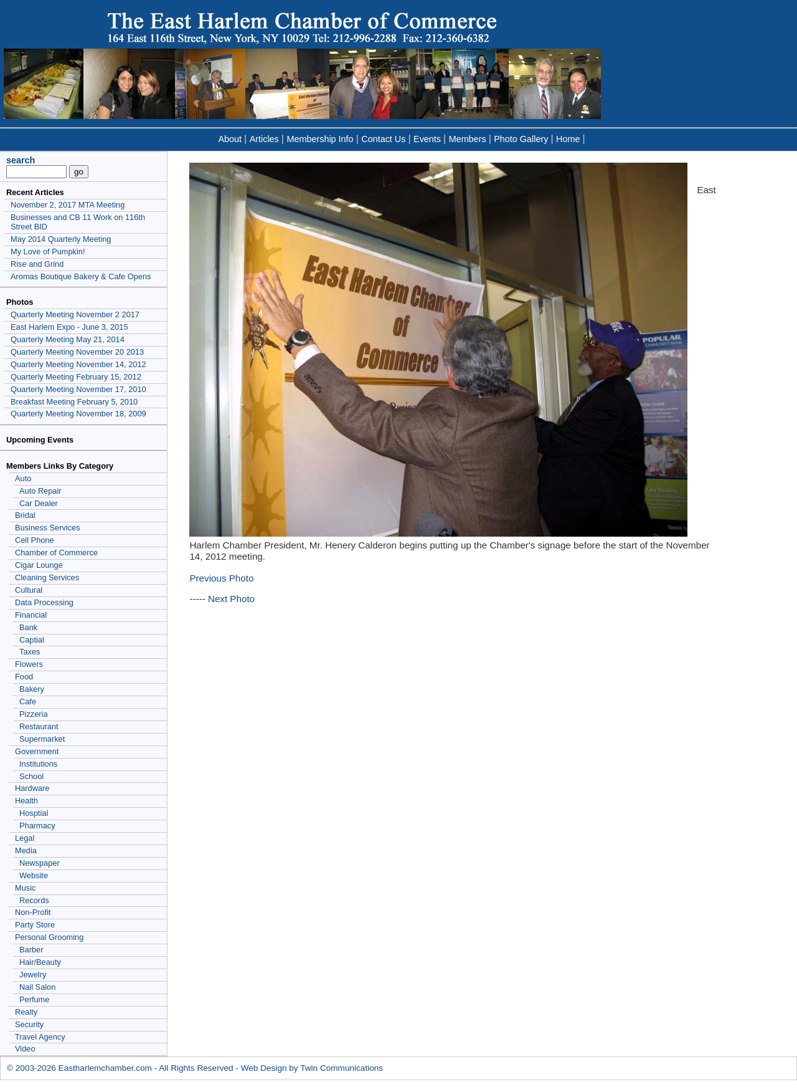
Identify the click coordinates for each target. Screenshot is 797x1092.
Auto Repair (40, 491)
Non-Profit (33, 912)
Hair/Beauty (40, 962)
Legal (24, 838)
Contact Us (383, 139)
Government (37, 751)
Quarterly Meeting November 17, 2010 (78, 389)
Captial (31, 639)
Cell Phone (34, 540)
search (20, 160)
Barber (31, 949)
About (230, 139)
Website (33, 875)
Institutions (38, 764)
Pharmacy (37, 825)
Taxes (29, 651)
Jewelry (32, 974)
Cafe (27, 701)
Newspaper (39, 863)
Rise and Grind (37, 264)
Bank (28, 627)
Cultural (28, 590)
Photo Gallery (521, 139)
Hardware (32, 788)
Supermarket (42, 739)
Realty (26, 1012)
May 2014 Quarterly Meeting (61, 239)
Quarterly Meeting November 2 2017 (75, 314)
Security (29, 1024)
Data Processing (44, 602)
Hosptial (33, 813)
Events (427, 139)
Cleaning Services (47, 577)
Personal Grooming (49, 937)
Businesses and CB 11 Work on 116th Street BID (78, 222)
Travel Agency (40, 1037)
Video (25, 1048)
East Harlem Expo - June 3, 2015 (69, 327)
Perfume (34, 999)
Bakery (31, 689)
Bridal (25, 515)
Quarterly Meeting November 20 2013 (77, 352)
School (31, 776)
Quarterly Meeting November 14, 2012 (78, 364)
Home (568, 139)
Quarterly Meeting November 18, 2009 (78, 413)
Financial (31, 615)
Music (25, 888)
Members (467, 139)
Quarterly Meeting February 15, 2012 (76, 376)
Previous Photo (221, 578)
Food (24, 676)
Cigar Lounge (39, 565)
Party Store (35, 924)
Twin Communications (341, 1068)
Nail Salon (37, 987)
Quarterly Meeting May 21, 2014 (68, 339)
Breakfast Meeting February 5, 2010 (74, 401)
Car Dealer (38, 503)
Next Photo (231, 598)
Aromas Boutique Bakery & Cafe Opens (81, 276)
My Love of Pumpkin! (48, 251)
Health (26, 800)
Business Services (47, 527)
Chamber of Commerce (56, 552)
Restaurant (39, 726)
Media (26, 850)
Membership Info (319, 139)
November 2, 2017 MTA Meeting (68, 204)
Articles (264, 139)
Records (34, 900)
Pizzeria (33, 714)
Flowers (29, 664)
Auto (23, 478)
